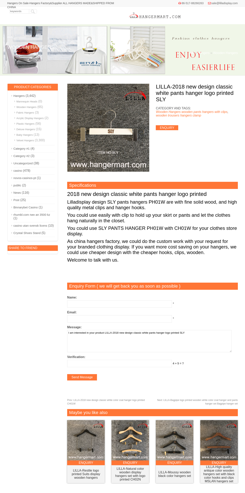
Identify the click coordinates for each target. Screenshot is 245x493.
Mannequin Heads (27, 101)
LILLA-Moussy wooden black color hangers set (174, 474)
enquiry (167, 127)
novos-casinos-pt (25, 178)
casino (18, 170)
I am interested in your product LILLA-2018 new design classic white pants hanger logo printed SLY (149, 341)
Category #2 (22, 156)
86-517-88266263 (193, 3)
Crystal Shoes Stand (27, 233)
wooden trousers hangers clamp (178, 115)
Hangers (203, 53)
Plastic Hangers (25, 123)
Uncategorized (23, 163)
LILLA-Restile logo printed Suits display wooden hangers (86, 474)
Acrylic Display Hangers (30, 118)
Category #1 (22, 148)
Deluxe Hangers (25, 129)
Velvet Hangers (25, 140)
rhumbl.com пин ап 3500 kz (32, 214)
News (17, 192)
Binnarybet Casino (26, 207)
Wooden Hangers (225, 53)
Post (16, 200)
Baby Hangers (24, 134)
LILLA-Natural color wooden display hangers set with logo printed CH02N (130, 474)
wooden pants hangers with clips (204, 112)
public (17, 185)
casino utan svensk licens (30, 225)
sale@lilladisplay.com (224, 3)
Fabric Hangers (25, 112)
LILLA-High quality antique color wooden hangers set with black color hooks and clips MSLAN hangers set (219, 474)
